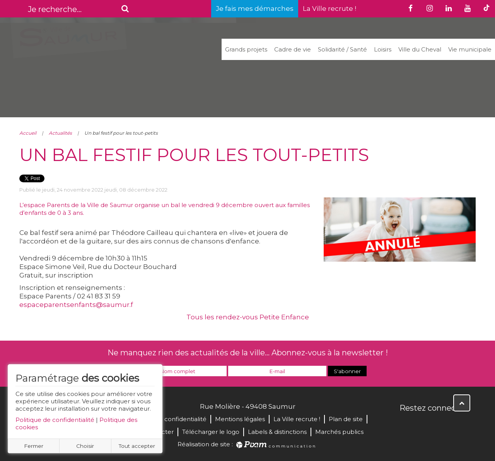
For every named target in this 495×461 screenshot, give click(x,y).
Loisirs (382, 49)
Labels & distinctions (277, 431)
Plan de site (346, 419)
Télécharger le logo (210, 431)
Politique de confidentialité (54, 419)
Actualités (60, 133)
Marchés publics (339, 431)
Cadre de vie (292, 49)
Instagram (457, 425)
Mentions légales (240, 419)
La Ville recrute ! (329, 8)
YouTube (440, 425)
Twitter (423, 425)
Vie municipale (470, 49)
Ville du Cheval (419, 49)
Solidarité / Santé (342, 49)
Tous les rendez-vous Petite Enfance (247, 317)
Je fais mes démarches (255, 8)
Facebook (406, 425)
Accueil (27, 133)
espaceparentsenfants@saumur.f (76, 304)
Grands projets (246, 49)
